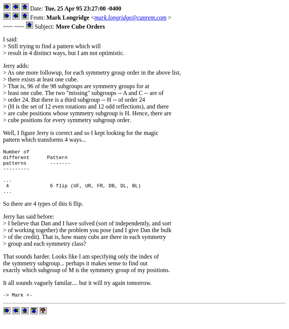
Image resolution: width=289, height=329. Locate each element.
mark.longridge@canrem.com (130, 17)
